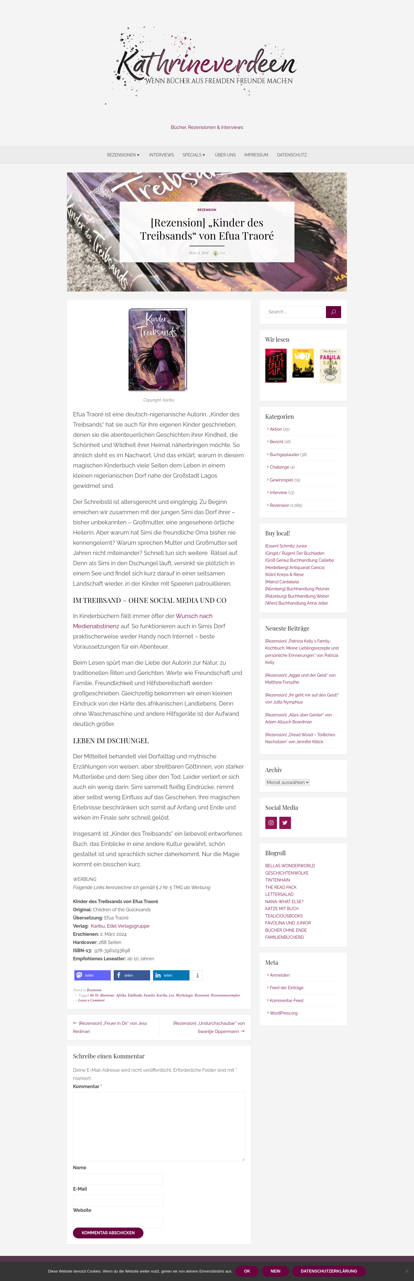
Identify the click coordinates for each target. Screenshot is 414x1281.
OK (247, 1271)
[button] (92, 976)
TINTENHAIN (277, 880)
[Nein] (407, 1271)
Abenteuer (107, 995)
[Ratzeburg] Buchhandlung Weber (297, 596)
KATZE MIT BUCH (282, 909)
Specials (192, 155)
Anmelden (280, 975)
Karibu (161, 995)
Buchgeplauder (284, 454)
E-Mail (80, 1189)
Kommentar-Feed (287, 1000)
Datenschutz (292, 155)
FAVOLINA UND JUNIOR (288, 923)
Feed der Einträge (287, 988)
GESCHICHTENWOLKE (287, 873)
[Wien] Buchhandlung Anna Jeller (296, 603)
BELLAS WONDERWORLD (290, 866)
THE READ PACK (281, 887)
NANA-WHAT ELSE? (284, 901)
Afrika (121, 995)
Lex (222, 253)
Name (79, 1167)
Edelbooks (135, 995)
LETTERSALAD (279, 894)
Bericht (276, 442)
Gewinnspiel (281, 480)
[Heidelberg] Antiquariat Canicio (295, 567)
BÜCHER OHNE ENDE (286, 930)
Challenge (279, 467)
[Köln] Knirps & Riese (284, 575)
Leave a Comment (91, 1000)
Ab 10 (94, 995)
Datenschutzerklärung (329, 1271)
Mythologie (184, 995)
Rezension (207, 210)
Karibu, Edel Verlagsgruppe (120, 926)
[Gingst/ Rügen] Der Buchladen (294, 553)
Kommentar (87, 1086)
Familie (149, 995)
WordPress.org (284, 1013)
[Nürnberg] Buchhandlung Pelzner (297, 589)
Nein (275, 1271)
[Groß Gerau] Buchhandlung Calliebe (299, 560)
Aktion (276, 429)
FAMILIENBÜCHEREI (284, 937)
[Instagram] (271, 823)
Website (82, 1210)
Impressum (256, 155)
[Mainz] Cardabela (282, 582)
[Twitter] (285, 823)
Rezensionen (121, 155)
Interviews (161, 155)
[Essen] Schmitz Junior (286, 546)
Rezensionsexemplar (225, 995)
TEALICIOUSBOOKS (284, 916)
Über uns (225, 155)
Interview (278, 493)
